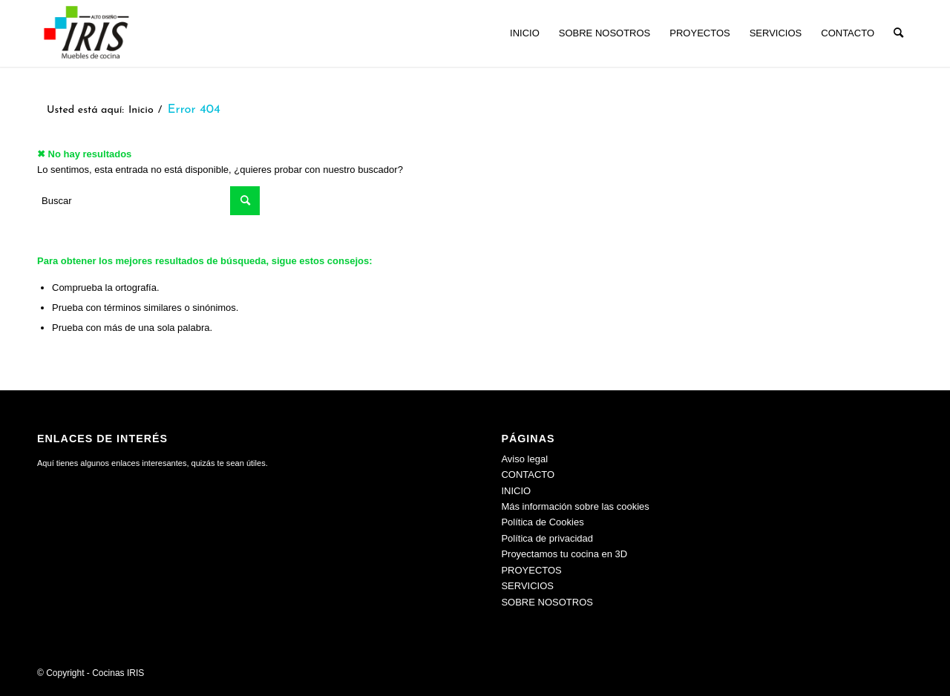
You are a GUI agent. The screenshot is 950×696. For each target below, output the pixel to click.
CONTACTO (527, 474)
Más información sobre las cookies (575, 506)
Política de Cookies (542, 522)
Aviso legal (524, 458)
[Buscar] (898, 33)
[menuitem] (524, 33)
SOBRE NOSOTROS (547, 602)
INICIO (516, 490)
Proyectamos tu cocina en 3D (564, 553)
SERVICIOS (527, 585)
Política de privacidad (547, 538)
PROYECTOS (531, 570)
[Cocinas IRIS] (86, 33)
